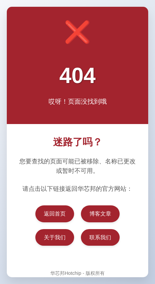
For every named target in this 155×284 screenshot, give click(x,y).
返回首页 (55, 214)
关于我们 (55, 237)
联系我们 (100, 237)
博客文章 (100, 214)
